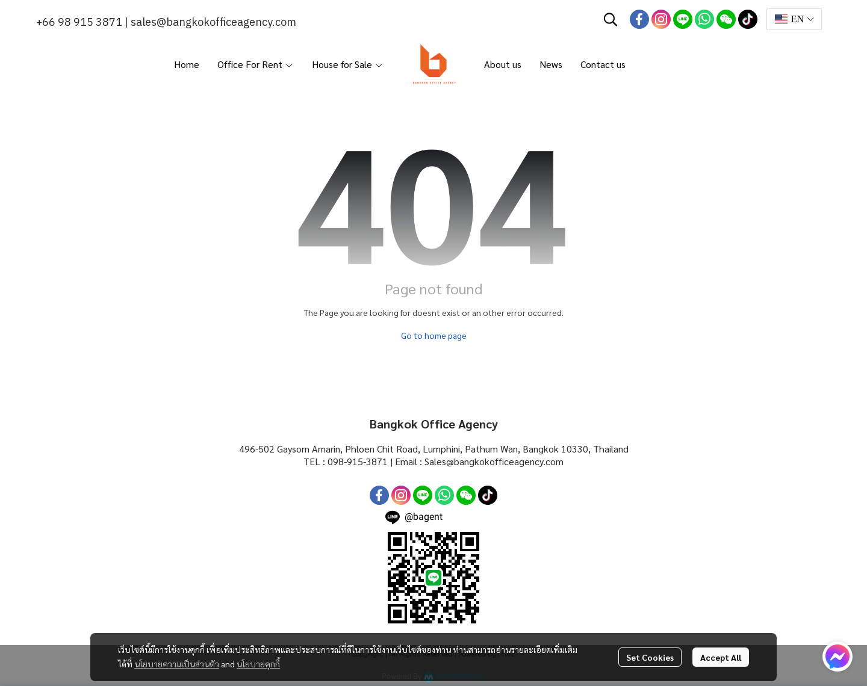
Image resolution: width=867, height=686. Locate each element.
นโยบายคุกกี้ (258, 663)
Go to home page (434, 335)
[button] (610, 19)
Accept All (720, 657)
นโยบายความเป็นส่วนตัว (176, 663)
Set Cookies (650, 657)
